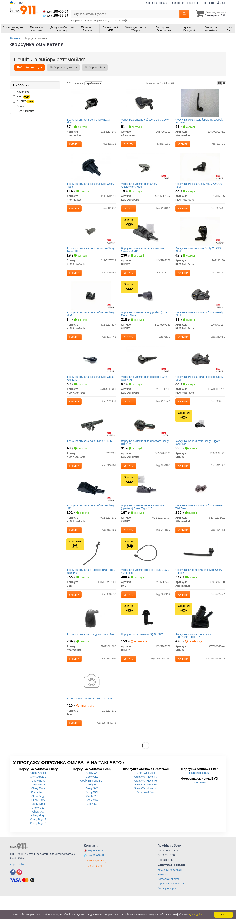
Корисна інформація (170, 892)
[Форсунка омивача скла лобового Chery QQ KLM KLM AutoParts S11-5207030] (146, 436)
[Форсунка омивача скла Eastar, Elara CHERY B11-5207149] (145, 303)
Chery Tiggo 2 (38, 842)
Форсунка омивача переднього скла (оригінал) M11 (143, 255)
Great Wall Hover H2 (146, 811)
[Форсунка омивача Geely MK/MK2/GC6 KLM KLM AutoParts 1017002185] (200, 169)
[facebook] (13, 895)
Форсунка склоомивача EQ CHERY (143, 653)
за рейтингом (93, 83)
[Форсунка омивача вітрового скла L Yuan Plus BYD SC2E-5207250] (145, 569)
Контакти (208, 2)
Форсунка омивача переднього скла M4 (91, 653)
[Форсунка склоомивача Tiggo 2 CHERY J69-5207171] (200, 436)
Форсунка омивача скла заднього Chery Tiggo (91, 188)
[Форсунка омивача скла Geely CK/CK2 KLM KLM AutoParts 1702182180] (200, 236)
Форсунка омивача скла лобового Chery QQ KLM (145, 455)
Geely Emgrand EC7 (92, 803)
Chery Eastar (38, 807)
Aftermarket (21, 91)
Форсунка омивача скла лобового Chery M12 (91, 521)
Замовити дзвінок (95, 883)
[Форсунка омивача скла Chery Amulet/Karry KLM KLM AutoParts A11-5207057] (146, 169)
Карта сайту (17, 887)
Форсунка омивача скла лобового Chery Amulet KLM (91, 255)
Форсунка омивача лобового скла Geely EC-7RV (200, 122)
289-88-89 (55, 11)
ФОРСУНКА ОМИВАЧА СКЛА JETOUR (90, 719)
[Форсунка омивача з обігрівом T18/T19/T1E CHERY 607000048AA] (200, 636)
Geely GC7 (92, 815)
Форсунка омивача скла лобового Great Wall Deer (199, 521)
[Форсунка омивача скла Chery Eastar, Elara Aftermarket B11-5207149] (91, 103)
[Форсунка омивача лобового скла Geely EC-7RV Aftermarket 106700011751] (200, 103)
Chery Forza (38, 815)
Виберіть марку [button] (29, 67)
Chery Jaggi (38, 819)
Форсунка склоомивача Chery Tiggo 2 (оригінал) (198, 455)
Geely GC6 (92, 811)
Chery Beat (38, 803)
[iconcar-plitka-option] (219, 83)
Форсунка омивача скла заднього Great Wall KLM (90, 388)
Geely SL (92, 826)
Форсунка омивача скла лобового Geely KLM (200, 321)
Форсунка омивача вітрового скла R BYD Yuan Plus (88, 588)
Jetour (18, 106)
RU (21, 2)
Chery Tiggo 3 (38, 846)
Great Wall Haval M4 (146, 807)
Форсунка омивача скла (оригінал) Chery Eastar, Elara (142, 321)
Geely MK (92, 819)
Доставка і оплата (156, 2)
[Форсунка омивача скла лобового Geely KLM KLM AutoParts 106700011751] (200, 369)
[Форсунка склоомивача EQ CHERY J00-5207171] (145, 636)
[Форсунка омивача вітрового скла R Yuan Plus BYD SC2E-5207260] (91, 569)
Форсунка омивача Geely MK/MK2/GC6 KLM (199, 188)
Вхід (221, 2)
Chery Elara (38, 811)
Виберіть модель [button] (62, 67)
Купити (75, 145)
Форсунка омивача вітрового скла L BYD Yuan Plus (143, 588)
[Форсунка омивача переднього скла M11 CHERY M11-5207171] (145, 236)
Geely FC (91, 807)
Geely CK (92, 795)
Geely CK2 (92, 799)
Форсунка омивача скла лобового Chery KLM (91, 321)
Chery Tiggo (38, 838)
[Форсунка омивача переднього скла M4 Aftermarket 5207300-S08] (91, 636)
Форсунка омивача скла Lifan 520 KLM (90, 453)
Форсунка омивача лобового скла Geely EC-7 (145, 122)
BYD (21, 96)
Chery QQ (38, 834)
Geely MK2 (92, 822)
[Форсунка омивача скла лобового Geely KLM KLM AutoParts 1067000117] (200, 303)
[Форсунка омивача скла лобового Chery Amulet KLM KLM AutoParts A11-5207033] (91, 236)
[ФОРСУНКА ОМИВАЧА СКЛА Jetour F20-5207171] (91, 702)
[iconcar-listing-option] (223, 83)
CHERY (23, 101)
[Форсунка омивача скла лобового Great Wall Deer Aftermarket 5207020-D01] (200, 503)
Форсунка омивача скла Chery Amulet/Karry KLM (140, 188)
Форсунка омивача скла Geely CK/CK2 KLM (199, 255)
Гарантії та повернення (171, 906)
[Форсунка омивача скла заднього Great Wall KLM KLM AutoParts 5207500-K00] (91, 369)
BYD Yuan (200, 805)
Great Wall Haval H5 (145, 803)
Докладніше (196, 914)
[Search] (182, 14)
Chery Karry (38, 822)
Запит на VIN (95, 888)
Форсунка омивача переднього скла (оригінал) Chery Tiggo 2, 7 (143, 521)
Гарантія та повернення (185, 2)
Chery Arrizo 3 (38, 799)
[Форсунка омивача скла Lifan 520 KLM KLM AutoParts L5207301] (91, 436)
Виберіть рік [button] (93, 67)
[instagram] (19, 895)
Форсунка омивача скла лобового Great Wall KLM (145, 388)
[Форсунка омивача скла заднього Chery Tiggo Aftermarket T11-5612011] (91, 169)
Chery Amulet (38, 795)
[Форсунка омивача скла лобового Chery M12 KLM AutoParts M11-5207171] (91, 503)
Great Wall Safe (146, 815)
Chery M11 (38, 830)
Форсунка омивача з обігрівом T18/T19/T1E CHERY (194, 655)
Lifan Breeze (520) (199, 795)
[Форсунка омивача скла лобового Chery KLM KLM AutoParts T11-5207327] (91, 303)
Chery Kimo (38, 826)
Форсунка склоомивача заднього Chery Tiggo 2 (199, 588)
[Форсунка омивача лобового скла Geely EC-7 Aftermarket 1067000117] (146, 103)
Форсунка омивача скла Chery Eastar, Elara (89, 122)
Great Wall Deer (146, 795)
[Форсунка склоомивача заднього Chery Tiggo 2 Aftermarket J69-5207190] (200, 569)
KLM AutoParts (23, 110)
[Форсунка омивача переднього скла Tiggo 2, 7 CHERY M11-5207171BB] (145, 503)
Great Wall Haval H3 (145, 799)
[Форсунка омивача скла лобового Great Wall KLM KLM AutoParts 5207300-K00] (146, 369)
